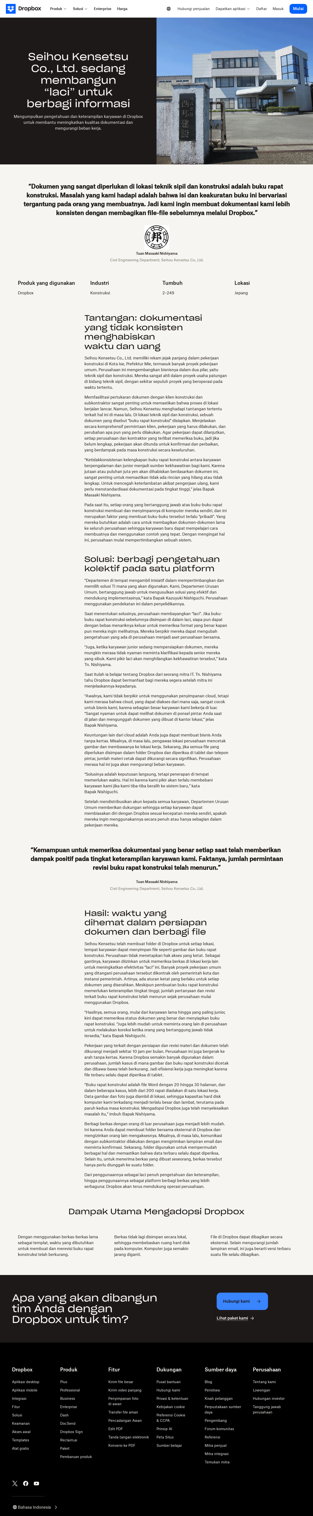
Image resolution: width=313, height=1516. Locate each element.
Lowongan (261, 1390)
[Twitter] (15, 1483)
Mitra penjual (216, 1445)
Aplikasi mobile (24, 1390)
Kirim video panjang (125, 1390)
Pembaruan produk (76, 1457)
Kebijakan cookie (170, 1407)
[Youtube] (36, 1483)
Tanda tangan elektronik (128, 1437)
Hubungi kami (168, 1390)
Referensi (212, 1437)
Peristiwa (212, 1390)
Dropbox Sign (71, 1432)
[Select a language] (169, 9)
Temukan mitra (217, 1462)
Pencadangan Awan (125, 1420)
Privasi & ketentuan (172, 1398)
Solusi (17, 1415)
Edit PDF (115, 1429)
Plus (63, 1382)
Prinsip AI (164, 1429)
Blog (208, 1382)
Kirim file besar (120, 1382)
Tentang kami (264, 1382)
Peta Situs (165, 1437)
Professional (70, 1390)
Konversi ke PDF (121, 1445)
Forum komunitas (219, 1429)
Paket (64, 1448)
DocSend (68, 1423)
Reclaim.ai (68, 1440)
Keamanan (21, 1423)
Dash (64, 1415)
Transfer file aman (123, 1412)
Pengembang (216, 1420)
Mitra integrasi (217, 1454)
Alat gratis (20, 1448)
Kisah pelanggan (219, 1398)
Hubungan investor (269, 1398)
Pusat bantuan (168, 1382)
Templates (20, 1440)
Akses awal (21, 1432)
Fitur (16, 1407)
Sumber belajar (169, 1445)
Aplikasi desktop (25, 1382)
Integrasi (19, 1398)
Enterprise (68, 1407)
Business (67, 1398)
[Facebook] (26, 1483)
